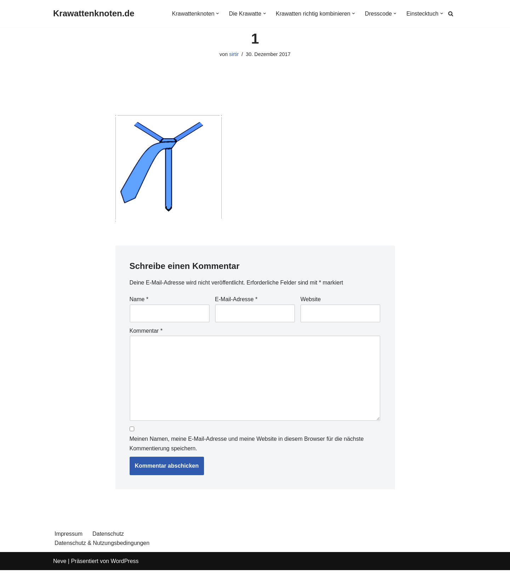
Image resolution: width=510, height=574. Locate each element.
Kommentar (146, 331)
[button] (217, 13)
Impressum (69, 534)
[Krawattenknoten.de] (93, 13)
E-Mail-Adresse (236, 300)
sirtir (234, 54)
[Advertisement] (255, 97)
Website (310, 300)
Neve (59, 561)
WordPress (124, 561)
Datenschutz (108, 534)
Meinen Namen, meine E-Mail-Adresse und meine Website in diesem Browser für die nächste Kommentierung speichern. (247, 444)
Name (139, 300)
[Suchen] (450, 13)
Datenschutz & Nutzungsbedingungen (102, 543)
